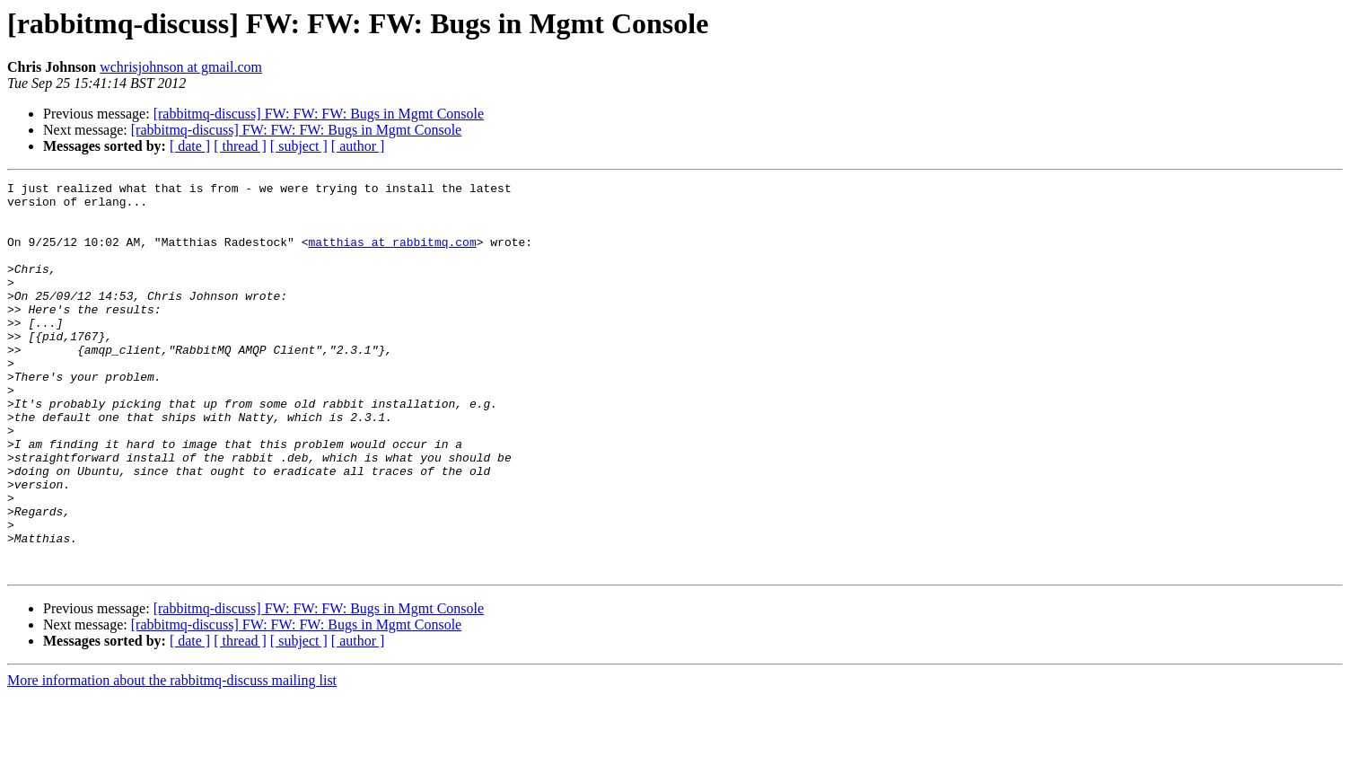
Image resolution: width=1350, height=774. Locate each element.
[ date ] (190, 146)
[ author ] (358, 146)
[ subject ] (299, 146)
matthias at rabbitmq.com (392, 255)
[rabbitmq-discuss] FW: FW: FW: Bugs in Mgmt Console (318, 113)
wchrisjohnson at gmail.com (181, 67)
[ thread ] (240, 146)
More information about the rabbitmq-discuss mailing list (172, 758)
